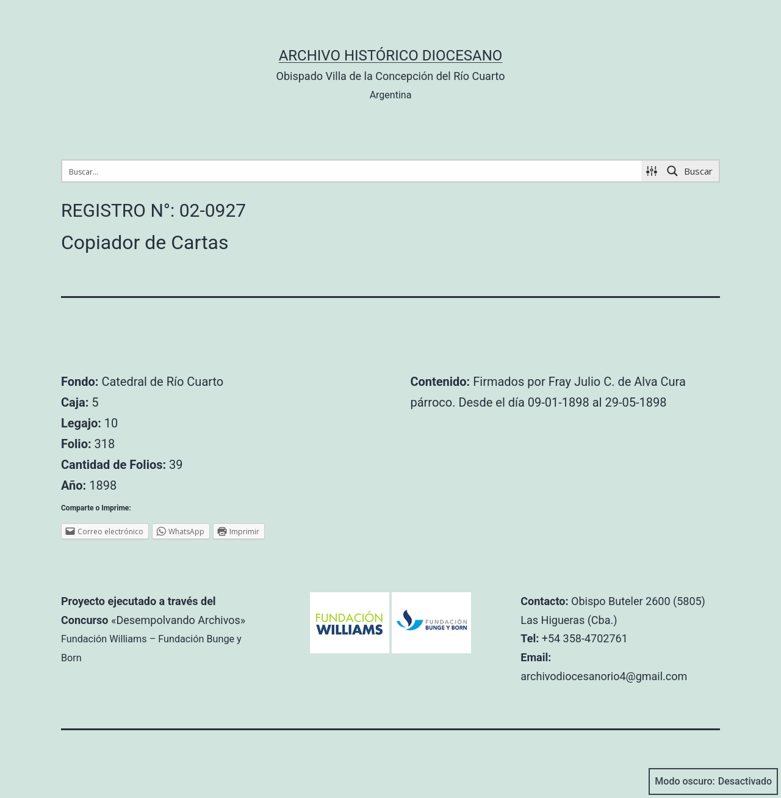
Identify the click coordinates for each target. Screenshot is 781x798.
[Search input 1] (352, 171)
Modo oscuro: (713, 781)
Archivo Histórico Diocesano (391, 55)
